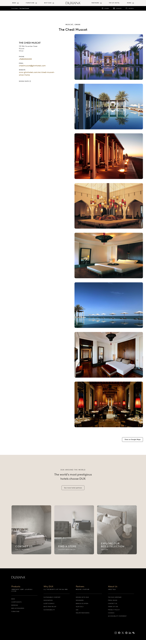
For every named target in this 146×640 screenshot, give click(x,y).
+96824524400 (25, 59)
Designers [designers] (80, 600)
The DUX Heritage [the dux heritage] (115, 597)
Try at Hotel (14, 8)
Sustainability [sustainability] (49, 610)
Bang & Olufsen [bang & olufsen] (82, 603)
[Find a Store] (74, 532)
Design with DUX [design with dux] (82, 597)
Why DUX (48, 586)
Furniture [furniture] (15, 611)
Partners (80, 586)
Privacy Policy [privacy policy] (114, 610)
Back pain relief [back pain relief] (50, 606)
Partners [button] (95, 3)
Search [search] (131, 8)
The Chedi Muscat (24, 8)
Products (15, 586)
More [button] (129, 3)
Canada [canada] (119, 8)
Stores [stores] (106, 8)
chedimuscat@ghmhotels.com (32, 66)
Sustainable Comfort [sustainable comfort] (52, 597)
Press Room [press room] (112, 600)
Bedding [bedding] (14, 605)
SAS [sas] (77, 610)
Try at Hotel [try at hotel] (114, 3)
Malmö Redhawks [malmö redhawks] (82, 613)
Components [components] (16, 602)
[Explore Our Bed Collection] (117, 532)
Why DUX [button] (47, 3)
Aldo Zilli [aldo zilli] (80, 606)
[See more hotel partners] (73, 490)
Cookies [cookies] (111, 613)
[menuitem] (18, 3)
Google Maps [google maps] (24, 81)
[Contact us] (31, 532)
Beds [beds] (13, 599)
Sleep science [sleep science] (49, 603)
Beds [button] (14, 3)
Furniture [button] (30, 3)
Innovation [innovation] (48, 600)
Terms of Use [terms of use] (113, 606)
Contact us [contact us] (112, 603)
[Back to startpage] (73, 3)
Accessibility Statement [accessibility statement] (117, 616)
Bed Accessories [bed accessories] (17, 608)
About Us (112, 586)
